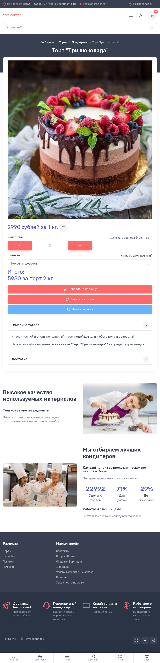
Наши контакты (80, 309)
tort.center (12, 15)
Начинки (8, 567)
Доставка (62, 567)
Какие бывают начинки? (136, 255)
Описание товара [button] (80, 325)
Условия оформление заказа (74, 572)
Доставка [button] (80, 359)
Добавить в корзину (80, 289)
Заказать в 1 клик (80, 299)
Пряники (8, 561)
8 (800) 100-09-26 (35, 4)
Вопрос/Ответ (66, 556)
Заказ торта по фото (70, 582)
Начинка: (14, 255)
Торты (7, 551)
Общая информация (69, 561)
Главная (48, 42)
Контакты (62, 551)
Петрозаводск (140, 4)
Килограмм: (16, 237)
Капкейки (9, 556)
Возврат (62, 577)
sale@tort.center (95, 4)
